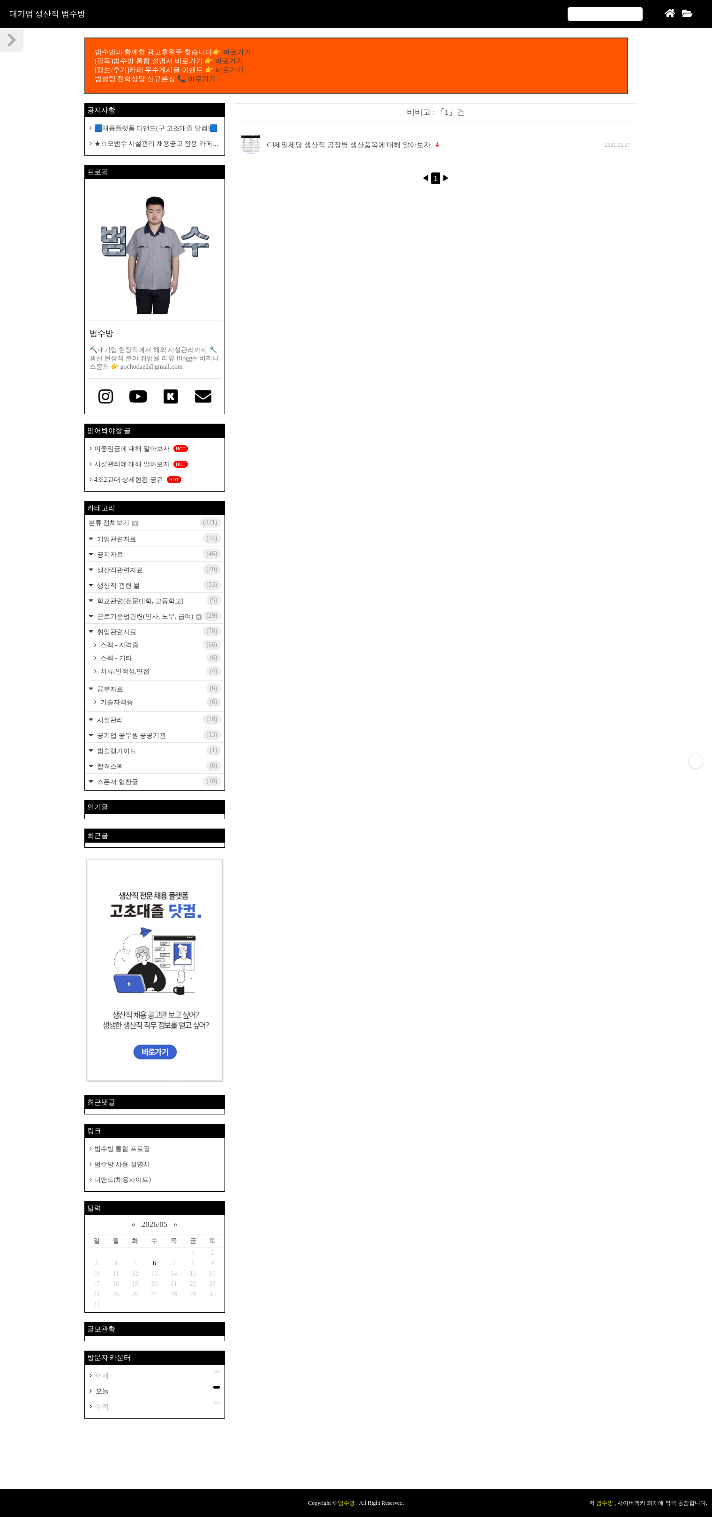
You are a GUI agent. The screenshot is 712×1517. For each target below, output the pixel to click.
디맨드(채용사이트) (122, 1179)
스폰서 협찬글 (158, 781)
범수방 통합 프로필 (122, 1148)
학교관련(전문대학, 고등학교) (158, 600)
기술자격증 (160, 702)
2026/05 (155, 1224)
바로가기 (237, 52)
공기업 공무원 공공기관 (158, 735)
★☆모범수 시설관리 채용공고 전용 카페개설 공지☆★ (154, 144)
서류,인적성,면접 (160, 671)
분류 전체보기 (155, 522)
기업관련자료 (158, 538)
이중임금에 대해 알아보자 (141, 448)
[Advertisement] (356, 1458)
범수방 (347, 1503)
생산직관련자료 (158, 569)
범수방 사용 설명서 (122, 1164)
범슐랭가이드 (158, 750)
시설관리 (158, 719)
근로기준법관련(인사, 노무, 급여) (158, 616)
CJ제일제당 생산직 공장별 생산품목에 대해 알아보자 (349, 145)
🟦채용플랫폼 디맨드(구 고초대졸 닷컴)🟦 (156, 128)
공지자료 (158, 554)
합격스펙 (158, 766)
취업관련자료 (158, 631)
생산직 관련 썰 (158, 585)
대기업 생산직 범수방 (47, 13)
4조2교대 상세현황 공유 (137, 479)
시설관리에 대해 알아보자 (141, 464)
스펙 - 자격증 (160, 645)
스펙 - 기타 (160, 658)
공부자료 (158, 688)
